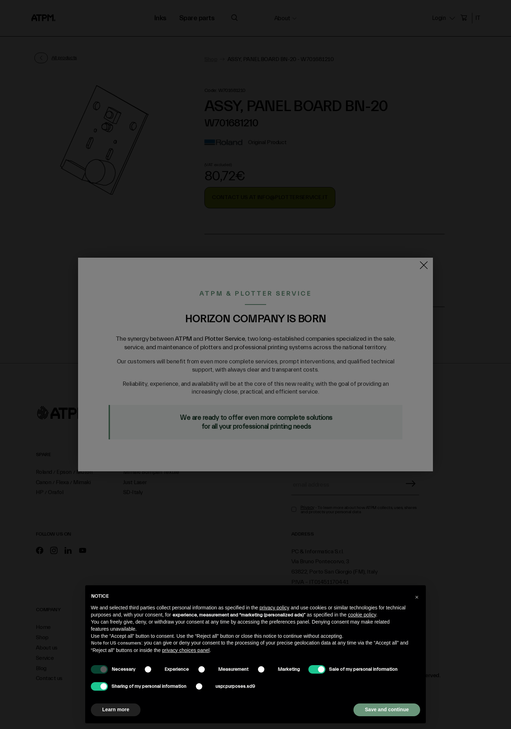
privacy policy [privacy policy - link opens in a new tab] (274, 607)
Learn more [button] (115, 709)
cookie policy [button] (362, 615)
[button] (416, 596)
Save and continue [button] (387, 709)
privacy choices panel (186, 650)
